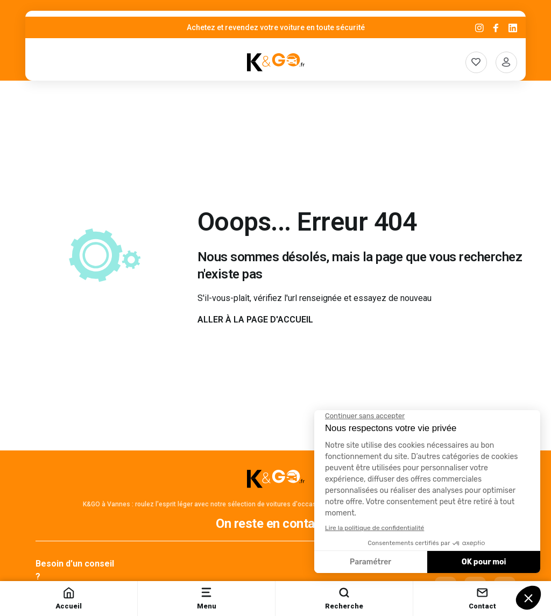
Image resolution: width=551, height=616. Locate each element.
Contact (482, 598)
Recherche (344, 598)
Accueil (68, 598)
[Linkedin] (512, 27)
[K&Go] (276, 62)
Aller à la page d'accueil (255, 319)
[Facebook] (496, 27)
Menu (206, 598)
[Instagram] (479, 27)
